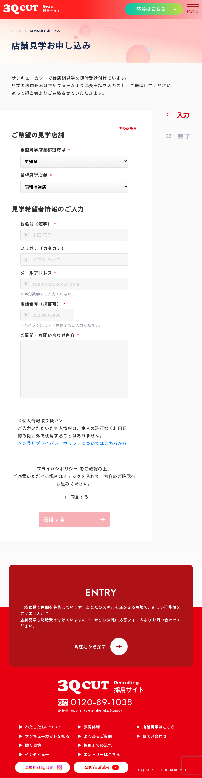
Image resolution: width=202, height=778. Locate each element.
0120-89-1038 (102, 702)
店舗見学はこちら (158, 727)
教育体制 (92, 727)
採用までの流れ (98, 745)
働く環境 (33, 745)
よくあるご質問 (98, 736)
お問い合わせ (154, 736)
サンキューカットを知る (47, 736)
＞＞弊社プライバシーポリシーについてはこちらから (72, 443)
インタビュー (37, 754)
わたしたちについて (43, 727)
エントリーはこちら (102, 754)
